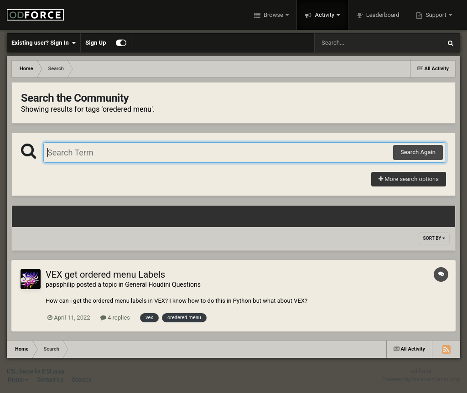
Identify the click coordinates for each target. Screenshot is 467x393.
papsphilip (60, 284)
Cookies (81, 380)
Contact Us (49, 380)
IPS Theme (20, 371)
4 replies (115, 317)
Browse (273, 14)
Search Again (418, 152)
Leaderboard (381, 14)
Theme (17, 380)
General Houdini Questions (163, 284)
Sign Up (95, 42)
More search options (409, 179)
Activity (324, 14)
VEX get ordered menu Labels (105, 274)
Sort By (434, 238)
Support (436, 14)
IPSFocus (53, 371)
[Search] (354, 42)
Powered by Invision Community (421, 379)
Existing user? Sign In (43, 42)
